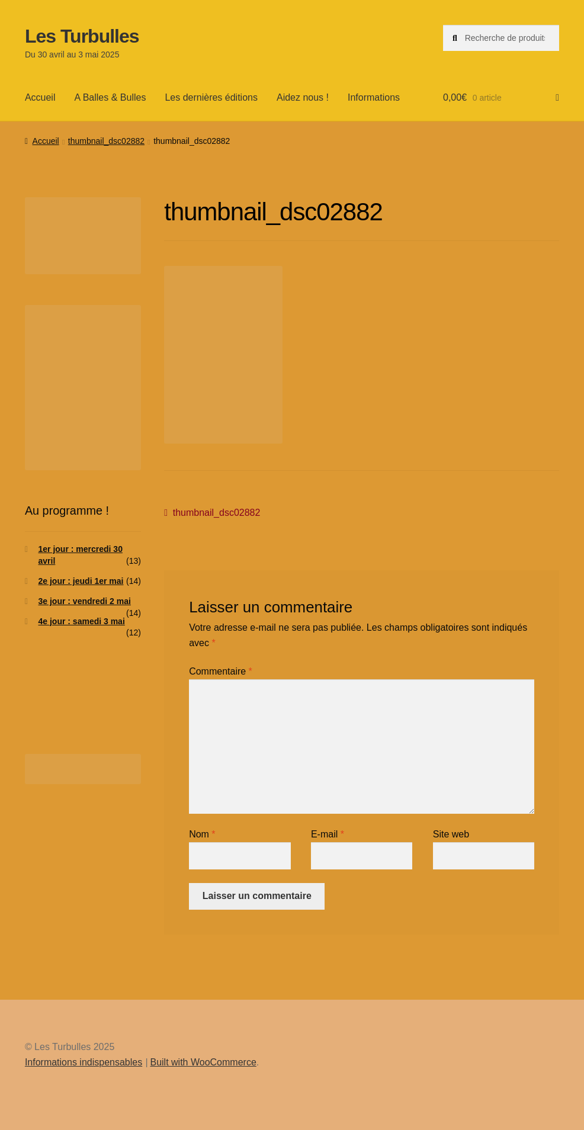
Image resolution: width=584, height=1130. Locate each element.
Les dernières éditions (211, 97)
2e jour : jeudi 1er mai (81, 581)
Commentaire (220, 671)
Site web (451, 834)
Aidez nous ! (303, 97)
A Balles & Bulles (110, 97)
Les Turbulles (82, 36)
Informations (374, 97)
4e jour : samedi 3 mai (81, 621)
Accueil (40, 97)
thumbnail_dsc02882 (106, 141)
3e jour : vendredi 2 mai (84, 601)
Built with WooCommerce (203, 1062)
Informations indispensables (83, 1062)
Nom (202, 834)
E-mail (327, 834)
